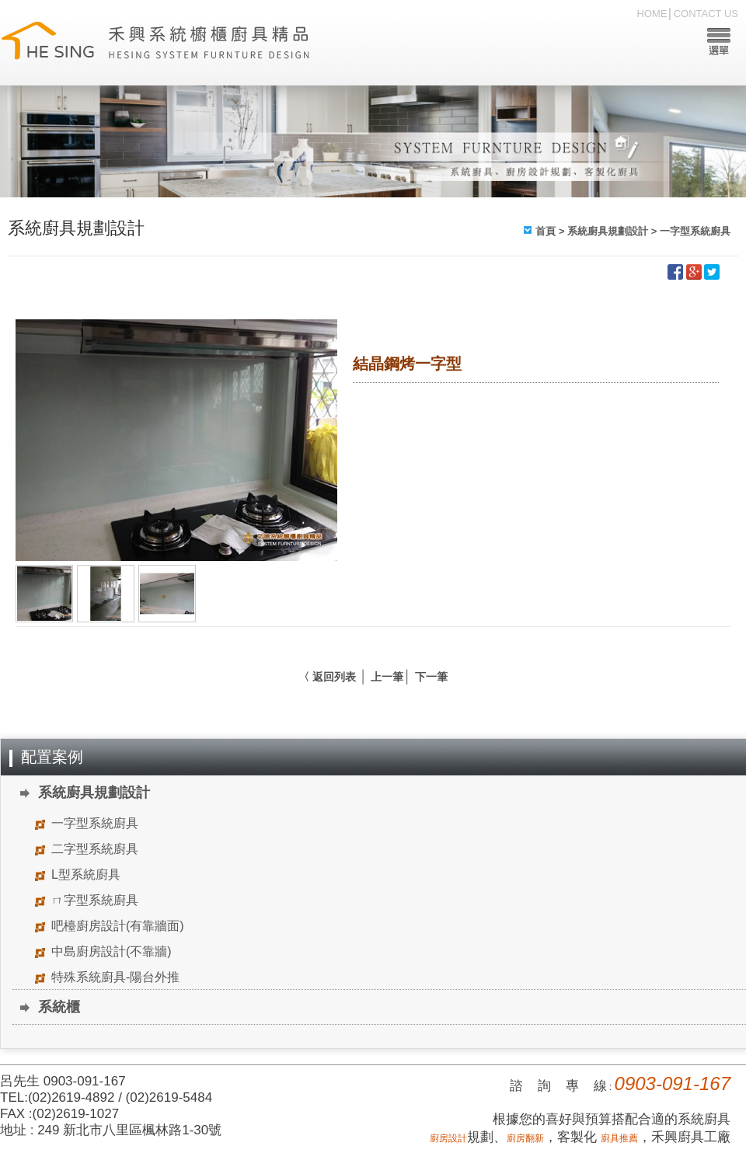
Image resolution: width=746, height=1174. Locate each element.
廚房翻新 (525, 1138)
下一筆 (431, 677)
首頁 (545, 231)
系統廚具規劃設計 (607, 231)
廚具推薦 (619, 1138)
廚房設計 (448, 1138)
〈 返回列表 (327, 677)
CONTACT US (706, 13)
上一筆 (387, 677)
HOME (652, 13)
